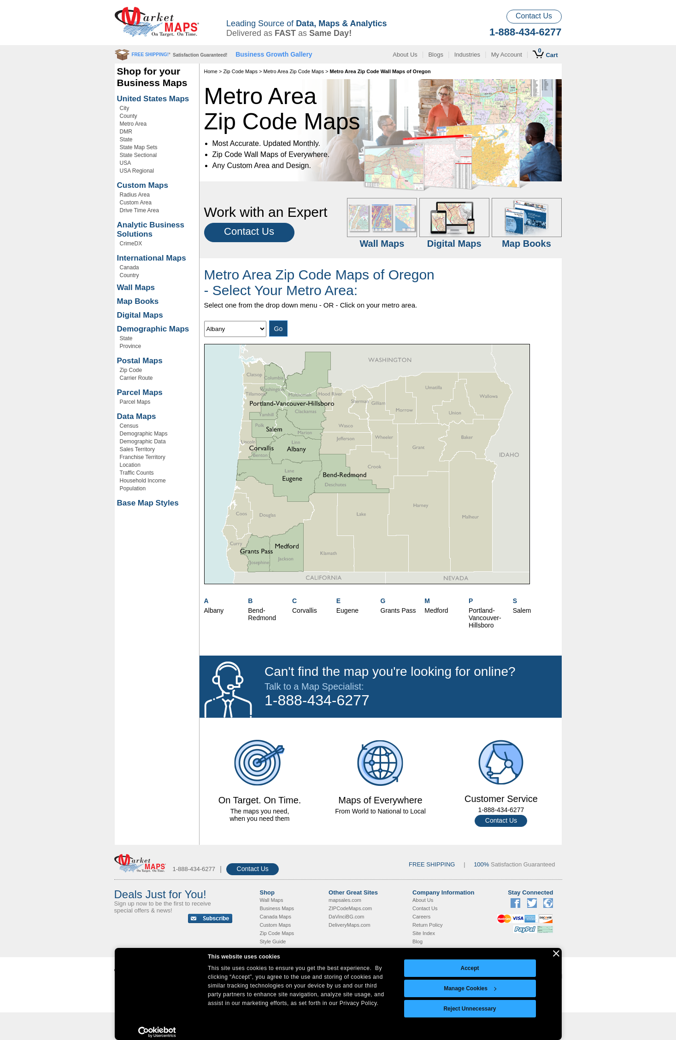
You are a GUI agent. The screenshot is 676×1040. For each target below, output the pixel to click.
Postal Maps (140, 360)
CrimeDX (131, 243)
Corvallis (304, 610)
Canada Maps (276, 916)
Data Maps (136, 416)
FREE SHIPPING (432, 864)
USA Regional (137, 171)
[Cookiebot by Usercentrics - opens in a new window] (157, 1032)
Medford (436, 610)
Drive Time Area (139, 210)
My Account (506, 54)
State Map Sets (139, 147)
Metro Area (133, 124)
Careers (421, 916)
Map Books (138, 301)
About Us (405, 54)
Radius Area (135, 195)
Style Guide (273, 941)
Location (130, 465)
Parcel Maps (140, 392)
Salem (522, 610)
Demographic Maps (153, 329)
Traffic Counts (137, 473)
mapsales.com (345, 900)
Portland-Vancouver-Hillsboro (485, 618)
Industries (467, 54)
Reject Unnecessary (469, 1008)
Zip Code (131, 370)
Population (133, 488)
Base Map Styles (148, 503)
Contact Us (534, 16)
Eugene (347, 610)
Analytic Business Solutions (150, 229)
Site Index (423, 933)
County (128, 116)
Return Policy (427, 925)
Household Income (143, 480)
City (124, 108)
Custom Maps (142, 185)
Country (129, 275)
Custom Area (136, 202)
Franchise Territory (142, 457)
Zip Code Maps (240, 71)
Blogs (435, 54)
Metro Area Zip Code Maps (294, 71)
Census (129, 426)
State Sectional (138, 155)
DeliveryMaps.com (349, 925)
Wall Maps (136, 287)
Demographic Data (143, 441)
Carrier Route (136, 378)
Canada (129, 267)
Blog (417, 941)
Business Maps (277, 908)
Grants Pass (398, 610)
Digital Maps (140, 315)
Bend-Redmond (262, 614)
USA (125, 163)
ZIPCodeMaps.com (350, 908)
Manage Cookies (470, 988)
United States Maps (153, 98)
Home (210, 71)
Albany (214, 610)
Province (130, 346)
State (126, 139)
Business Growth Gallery (273, 54)
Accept (469, 968)
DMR (126, 131)
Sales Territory (137, 449)
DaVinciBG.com (346, 916)
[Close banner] (556, 953)
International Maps (151, 258)
